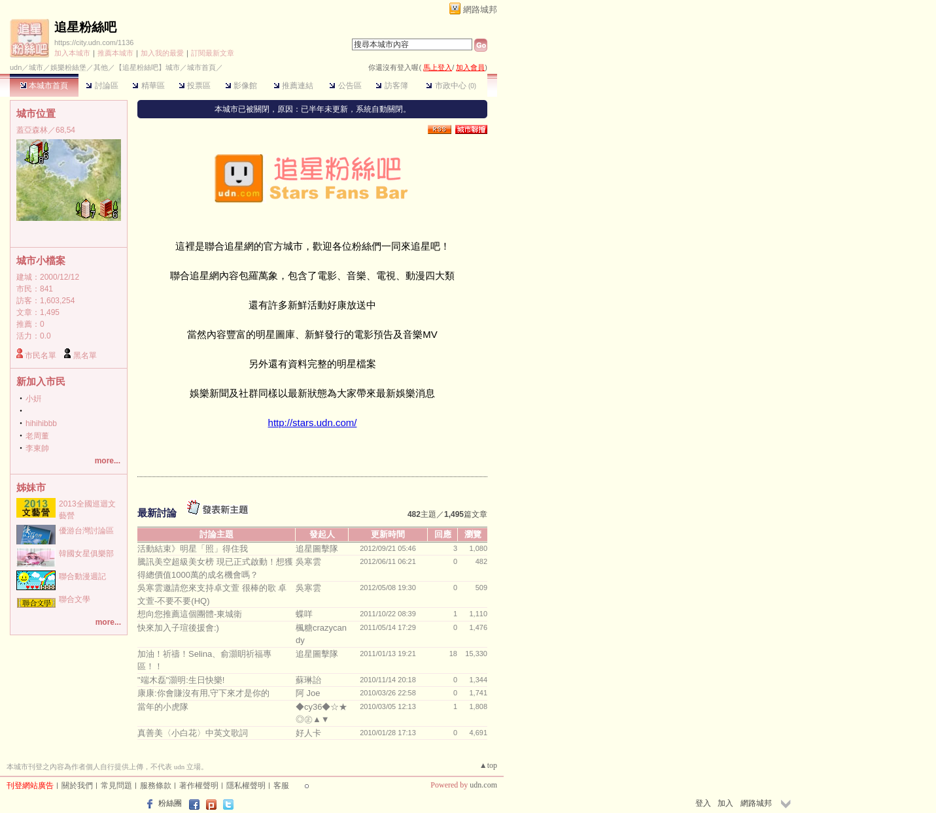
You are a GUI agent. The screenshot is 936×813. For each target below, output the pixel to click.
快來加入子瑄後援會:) (178, 628)
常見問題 (116, 785)
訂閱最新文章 (212, 53)
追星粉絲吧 (85, 27)
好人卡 (308, 733)
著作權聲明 (198, 785)
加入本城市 (72, 53)
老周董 (37, 435)
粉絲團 (170, 803)
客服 (281, 785)
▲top (488, 765)
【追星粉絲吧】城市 (147, 67)
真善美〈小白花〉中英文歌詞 (192, 733)
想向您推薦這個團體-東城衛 (189, 614)
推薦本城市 (115, 53)
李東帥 (37, 448)
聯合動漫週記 (82, 576)
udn (16, 67)
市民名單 (40, 355)
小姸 (33, 398)
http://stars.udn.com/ (312, 422)
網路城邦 (480, 9)
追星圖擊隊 (317, 549)
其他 (101, 67)
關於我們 (77, 785)
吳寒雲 (308, 562)
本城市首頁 (44, 85)
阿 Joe (308, 693)
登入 (703, 803)
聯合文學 (74, 599)
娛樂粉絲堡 (68, 67)
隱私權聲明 (246, 785)
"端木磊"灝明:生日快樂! (180, 680)
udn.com (483, 784)
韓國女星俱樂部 (86, 553)
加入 (725, 803)
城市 (36, 67)
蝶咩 (304, 614)
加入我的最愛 (162, 53)
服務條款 (155, 785)
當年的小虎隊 (162, 707)
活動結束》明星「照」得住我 (192, 549)
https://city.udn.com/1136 (93, 42)
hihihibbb (41, 423)
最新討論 (157, 512)
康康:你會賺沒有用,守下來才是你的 (203, 693)
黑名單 (85, 355)
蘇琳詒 (308, 680)
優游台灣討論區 (86, 530)
